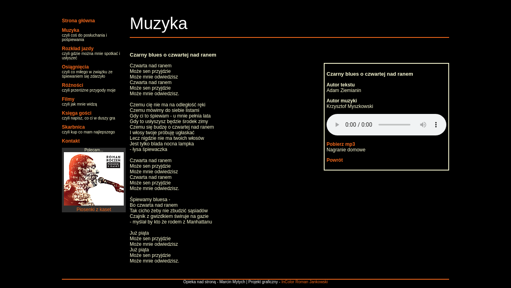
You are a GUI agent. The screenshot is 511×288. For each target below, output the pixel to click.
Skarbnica (73, 127)
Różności (72, 85)
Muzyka (70, 30)
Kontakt (71, 141)
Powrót (335, 160)
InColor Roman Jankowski (304, 282)
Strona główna (78, 21)
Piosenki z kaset (94, 206)
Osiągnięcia (75, 67)
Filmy (68, 99)
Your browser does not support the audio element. (386, 124)
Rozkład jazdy (77, 48)
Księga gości (76, 113)
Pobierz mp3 (341, 144)
